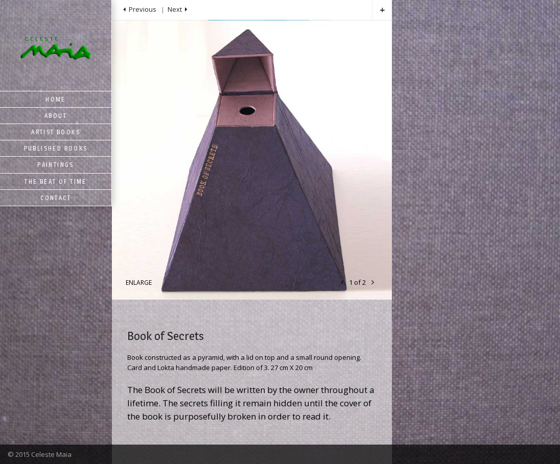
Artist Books (55, 132)
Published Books (56, 148)
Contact (55, 198)
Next (175, 9)
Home (55, 99)
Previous (142, 9)
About (55, 115)
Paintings (55, 164)
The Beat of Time (55, 181)
